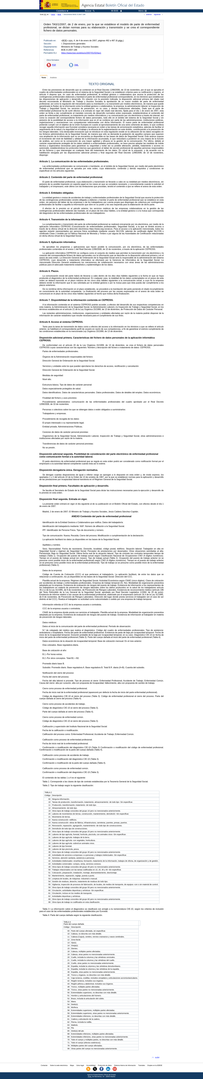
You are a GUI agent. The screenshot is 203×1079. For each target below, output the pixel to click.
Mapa (72, 1065)
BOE (59, 14)
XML (76, 65)
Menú (142, 11)
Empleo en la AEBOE (154, 1065)
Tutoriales (141, 1065)
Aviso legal (80, 1065)
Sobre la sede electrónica (58, 1065)
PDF (54, 65)
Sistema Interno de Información (125, 1065)
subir (157, 1057)
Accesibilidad (90, 1065)
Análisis (53, 78)
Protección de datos (105, 1065)
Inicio (53, 14)
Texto (43, 78)
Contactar (44, 1065)
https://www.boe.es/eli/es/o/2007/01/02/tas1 (81, 53)
